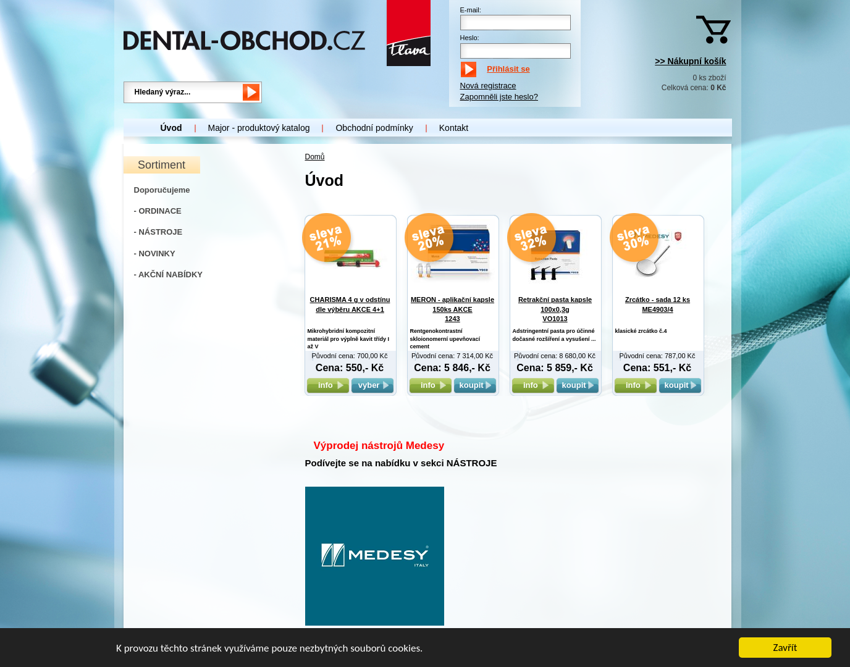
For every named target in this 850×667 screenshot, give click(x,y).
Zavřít (785, 648)
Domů (315, 157)
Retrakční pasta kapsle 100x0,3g (555, 309)
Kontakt (453, 128)
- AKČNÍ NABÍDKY (168, 274)
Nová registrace (488, 85)
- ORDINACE (158, 211)
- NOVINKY (154, 253)
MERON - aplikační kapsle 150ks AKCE (452, 309)
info (327, 385)
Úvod (171, 128)
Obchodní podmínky (374, 128)
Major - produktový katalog (259, 128)
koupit (475, 385)
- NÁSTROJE (158, 232)
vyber (372, 385)
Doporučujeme (162, 190)
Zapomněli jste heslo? (499, 96)
